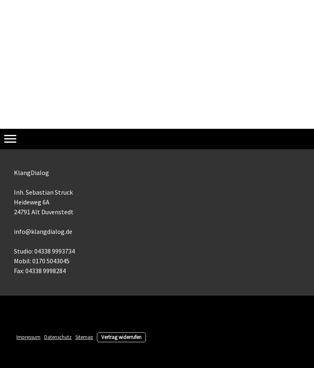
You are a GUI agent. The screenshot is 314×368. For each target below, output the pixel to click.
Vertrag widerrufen (121, 337)
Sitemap (84, 337)
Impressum (28, 337)
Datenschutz (58, 337)
